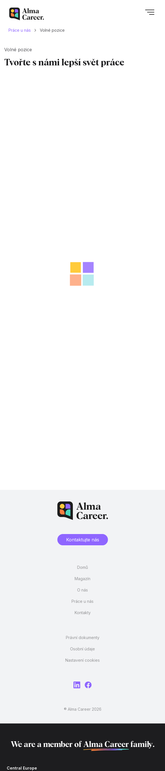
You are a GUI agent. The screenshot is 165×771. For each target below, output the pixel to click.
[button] (150, 13)
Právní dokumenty (82, 637)
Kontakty (83, 612)
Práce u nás (82, 601)
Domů (82, 567)
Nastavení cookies (82, 660)
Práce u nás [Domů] (19, 30)
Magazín (82, 578)
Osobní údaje (82, 648)
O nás (82, 590)
